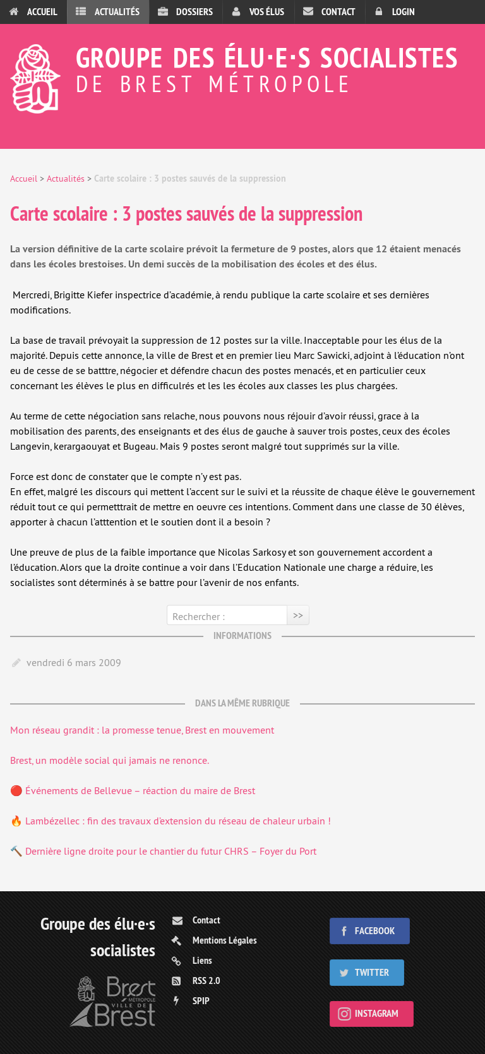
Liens (202, 960)
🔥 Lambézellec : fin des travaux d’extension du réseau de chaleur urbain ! (170, 820)
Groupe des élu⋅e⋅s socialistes (242, 67)
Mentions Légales (225, 940)
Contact (338, 11)
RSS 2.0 (206, 980)
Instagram (376, 1013)
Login (403, 11)
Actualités (117, 11)
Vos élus (266, 11)
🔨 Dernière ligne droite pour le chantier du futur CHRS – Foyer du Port (163, 851)
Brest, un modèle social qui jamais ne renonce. (109, 760)
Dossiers (194, 11)
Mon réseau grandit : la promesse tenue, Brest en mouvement (142, 729)
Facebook (375, 930)
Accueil (42, 11)
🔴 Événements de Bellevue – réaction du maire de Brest (132, 790)
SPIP (201, 1000)
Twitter (372, 972)
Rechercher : (198, 616)
